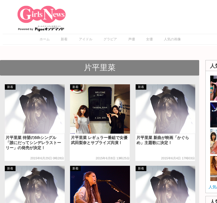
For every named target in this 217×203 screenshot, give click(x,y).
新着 (64, 39)
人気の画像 (172, 39)
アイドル (85, 39)
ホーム (45, 39)
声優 (131, 39)
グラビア (110, 39)
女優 (149, 39)
